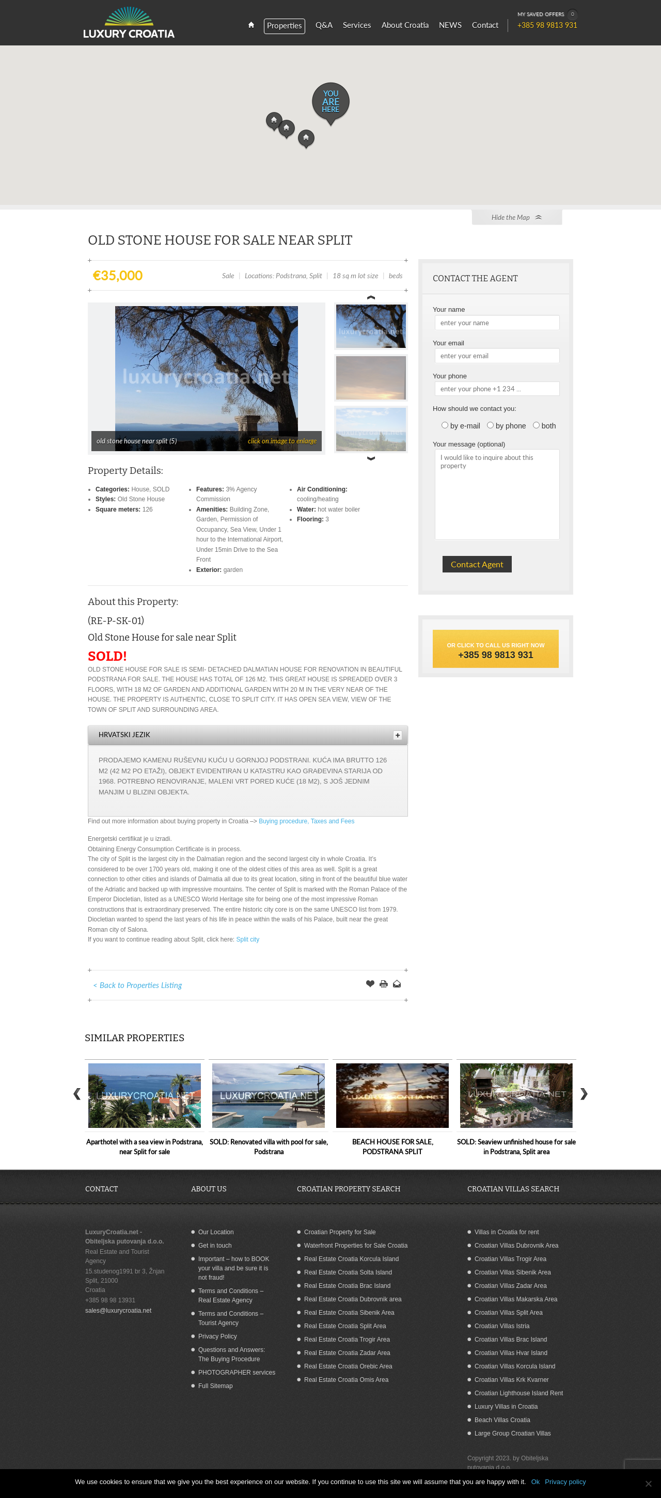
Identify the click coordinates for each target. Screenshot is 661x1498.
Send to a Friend (397, 985)
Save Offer (370, 985)
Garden (206, 519)
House (140, 489)
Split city (248, 939)
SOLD (161, 489)
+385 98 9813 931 (495, 655)
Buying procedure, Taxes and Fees (306, 821)
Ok (535, 1482)
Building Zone (248, 509)
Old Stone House (141, 499)
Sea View (243, 529)
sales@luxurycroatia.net (118, 1310)
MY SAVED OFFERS (547, 14)
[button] (306, 140)
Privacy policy (565, 1482)
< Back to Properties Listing (137, 985)
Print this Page (384, 985)
